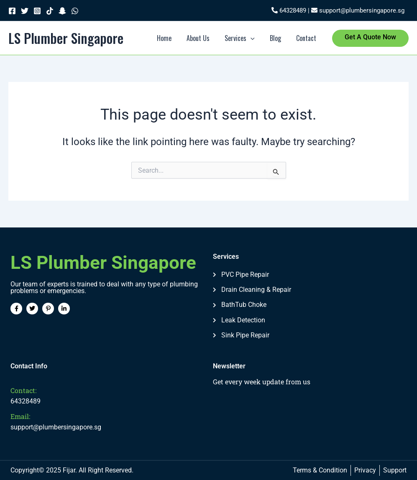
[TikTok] (50, 11)
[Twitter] (24, 11)
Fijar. (70, 470)
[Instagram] (37, 11)
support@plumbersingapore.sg (357, 10)
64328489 (288, 10)
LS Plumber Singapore (65, 38)
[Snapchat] (62, 11)
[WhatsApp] (75, 11)
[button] (370, 38)
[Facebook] (12, 11)
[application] (255, 38)
